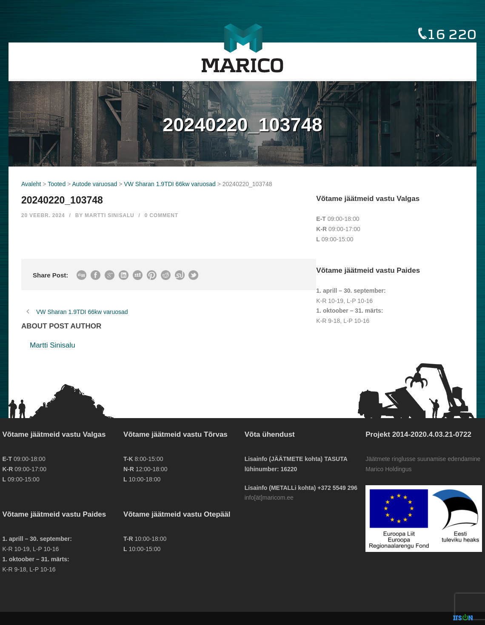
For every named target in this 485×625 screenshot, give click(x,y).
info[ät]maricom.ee (269, 497)
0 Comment (161, 215)
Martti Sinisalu (109, 215)
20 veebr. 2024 (43, 215)
